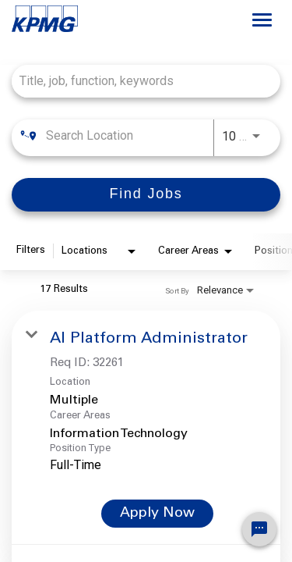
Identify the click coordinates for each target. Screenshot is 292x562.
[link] (146, 427)
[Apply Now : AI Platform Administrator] (157, 514)
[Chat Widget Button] (259, 529)
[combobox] (138, 81)
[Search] (146, 195)
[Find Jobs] (146, 195)
